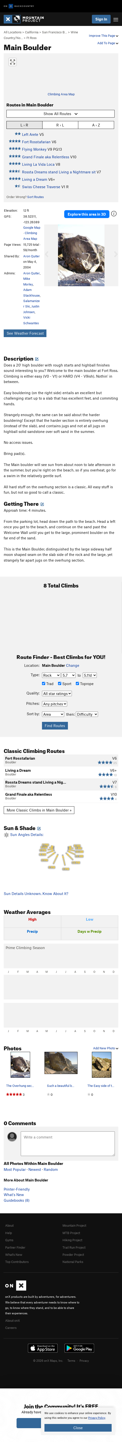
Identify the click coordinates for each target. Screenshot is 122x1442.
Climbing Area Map (61, 94)
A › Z (96, 124)
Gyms (9, 1240)
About (9, 1225)
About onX (12, 1320)
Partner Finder (15, 1247)
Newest (34, 1169)
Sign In (101, 19)
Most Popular (15, 1169)
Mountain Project (74, 1225)
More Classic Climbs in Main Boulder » (39, 810)
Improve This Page (103, 36)
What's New (14, 1194)
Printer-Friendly (17, 1189)
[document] (78, 1421)
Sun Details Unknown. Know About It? (36, 893)
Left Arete (30, 134)
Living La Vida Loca (38, 164)
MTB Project (71, 1233)
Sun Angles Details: (61, 852)
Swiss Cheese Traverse (41, 186)
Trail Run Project (73, 1247)
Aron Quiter (31, 256)
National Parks (72, 1262)
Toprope (85, 683)
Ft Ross (31, 38)
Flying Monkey (34, 149)
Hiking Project (72, 1240)
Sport (64, 683)
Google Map (31, 227)
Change (72, 665)
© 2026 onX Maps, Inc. (48, 1360)
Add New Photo (105, 1048)
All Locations (12, 32)
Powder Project (73, 1255)
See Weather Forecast (25, 333)
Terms (71, 1360)
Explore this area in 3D (87, 214)
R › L (60, 124)
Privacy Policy (96, 1418)
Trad (48, 683)
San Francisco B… (54, 32)
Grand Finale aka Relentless (45, 157)
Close (78, 1427)
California (32, 32)
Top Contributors (17, 1262)
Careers (11, 1328)
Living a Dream (34, 179)
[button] (49, 255)
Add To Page (107, 43)
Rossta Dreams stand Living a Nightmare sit (59, 172)
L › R (24, 124)
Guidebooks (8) (17, 1200)
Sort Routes (35, 197)
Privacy (84, 1360)
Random (51, 1169)
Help (8, 1233)
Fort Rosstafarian (36, 142)
